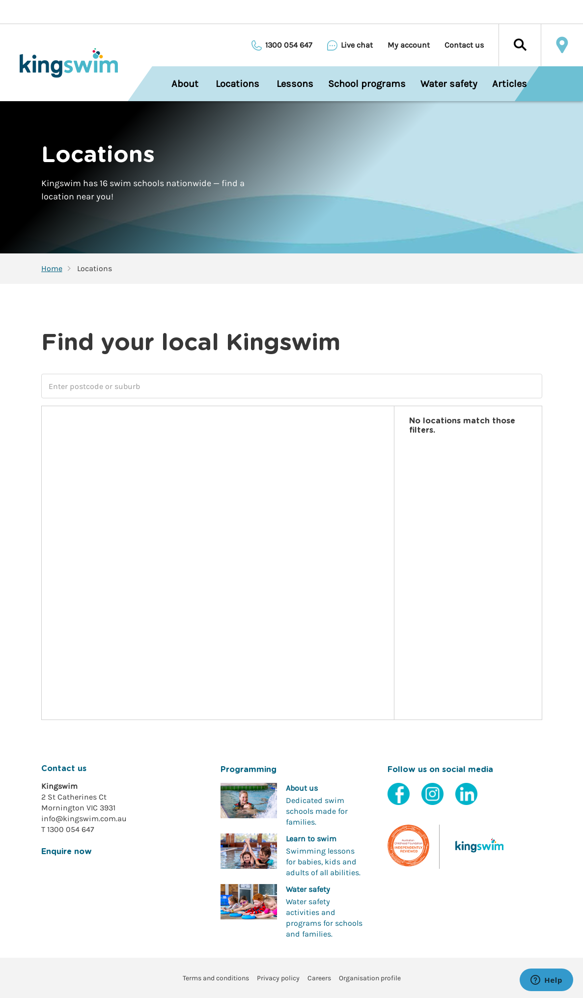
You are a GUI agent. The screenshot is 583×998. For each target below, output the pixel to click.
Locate (562, 45)
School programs (367, 83)
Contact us (464, 45)
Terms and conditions (216, 978)
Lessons (295, 83)
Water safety (448, 83)
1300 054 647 (288, 45)
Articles (509, 83)
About (184, 83)
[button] (520, 45)
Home (51, 268)
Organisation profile (370, 978)
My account (409, 45)
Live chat (357, 45)
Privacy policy (278, 978)
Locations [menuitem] (237, 83)
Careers (319, 978)
